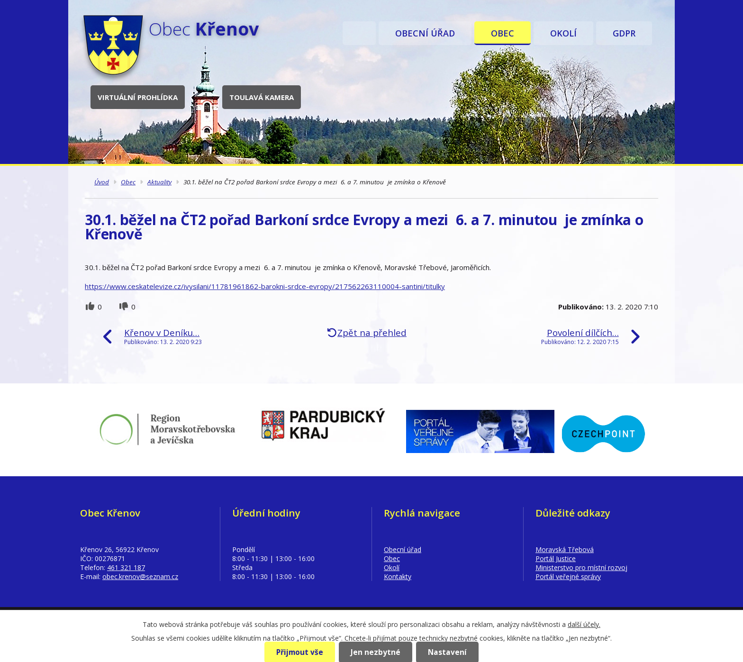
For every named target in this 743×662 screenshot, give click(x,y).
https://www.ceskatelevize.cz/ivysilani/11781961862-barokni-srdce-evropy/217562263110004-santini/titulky (265, 286)
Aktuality (159, 182)
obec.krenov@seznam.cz (140, 576)
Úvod (359, 33)
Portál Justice (555, 558)
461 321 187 (126, 567)
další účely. (584, 624)
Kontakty (397, 576)
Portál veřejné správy (568, 576)
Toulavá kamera (261, 97)
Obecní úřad (425, 33)
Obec (502, 33)
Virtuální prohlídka (138, 97)
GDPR (624, 33)
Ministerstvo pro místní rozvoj (581, 567)
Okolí (563, 33)
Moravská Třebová (564, 549)
